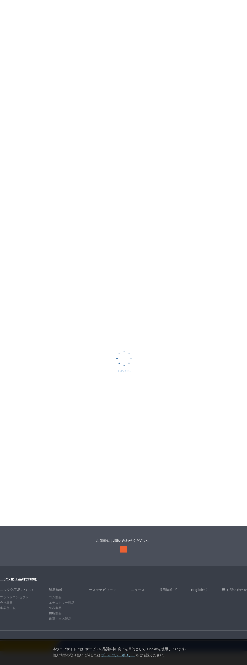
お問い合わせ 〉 (124, 556)
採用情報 (168, 598)
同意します (194, 652)
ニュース (138, 599)
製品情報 (56, 599)
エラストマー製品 (62, 611)
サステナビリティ (102, 599)
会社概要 (6, 611)
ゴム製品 (55, 606)
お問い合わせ (234, 598)
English (199, 598)
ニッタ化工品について (17, 599)
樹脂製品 (55, 622)
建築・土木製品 (60, 627)
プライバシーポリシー (102, 655)
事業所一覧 (8, 617)
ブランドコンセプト (14, 606)
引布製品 (55, 617)
